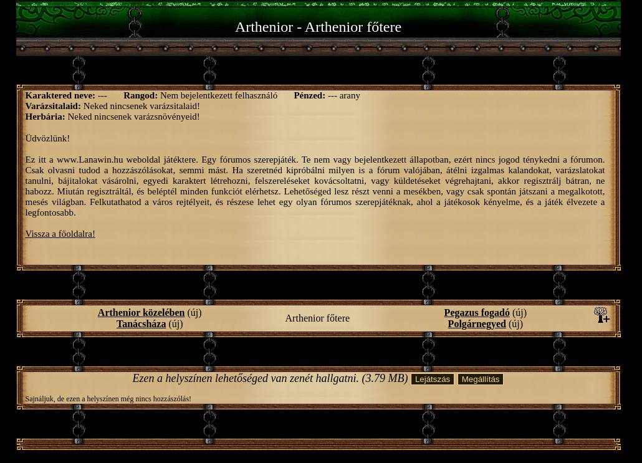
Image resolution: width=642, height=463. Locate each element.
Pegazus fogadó (477, 312)
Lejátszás (432, 379)
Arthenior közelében (141, 312)
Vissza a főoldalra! (60, 234)
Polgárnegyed (477, 323)
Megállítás (481, 379)
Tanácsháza (141, 323)
